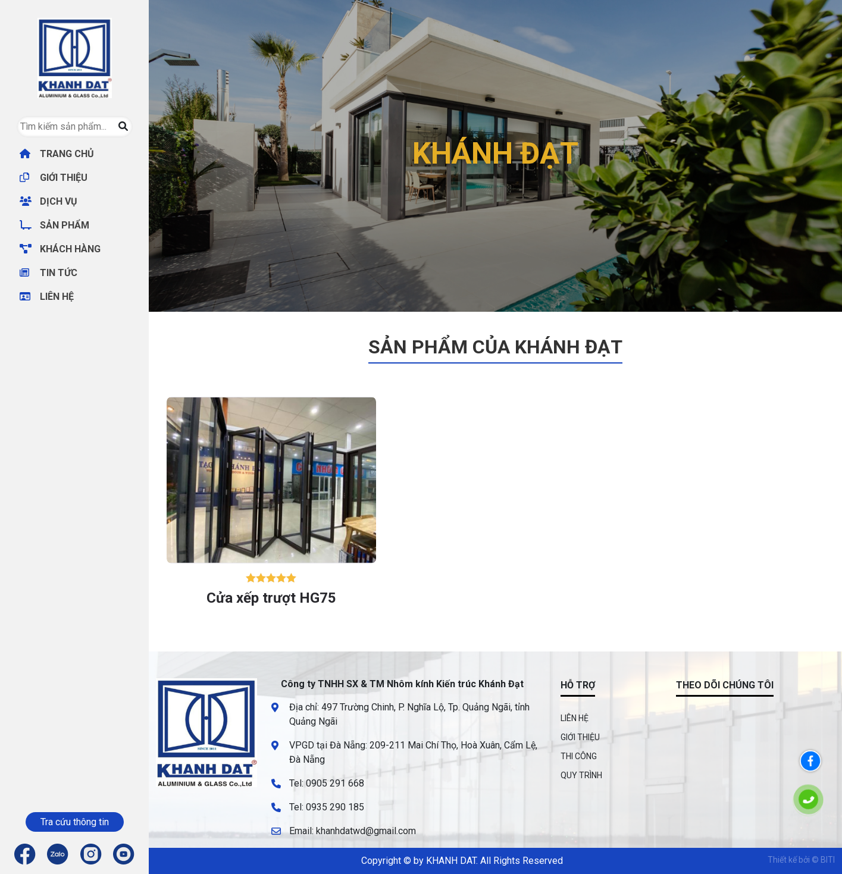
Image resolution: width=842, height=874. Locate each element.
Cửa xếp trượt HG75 (271, 598)
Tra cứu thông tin (74, 822)
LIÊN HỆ (47, 296)
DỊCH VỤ (48, 201)
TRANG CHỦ (57, 153)
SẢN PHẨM (54, 225)
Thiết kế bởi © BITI (801, 859)
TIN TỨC (48, 272)
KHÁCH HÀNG (60, 249)
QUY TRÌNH (581, 775)
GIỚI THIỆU (53, 177)
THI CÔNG (579, 756)
